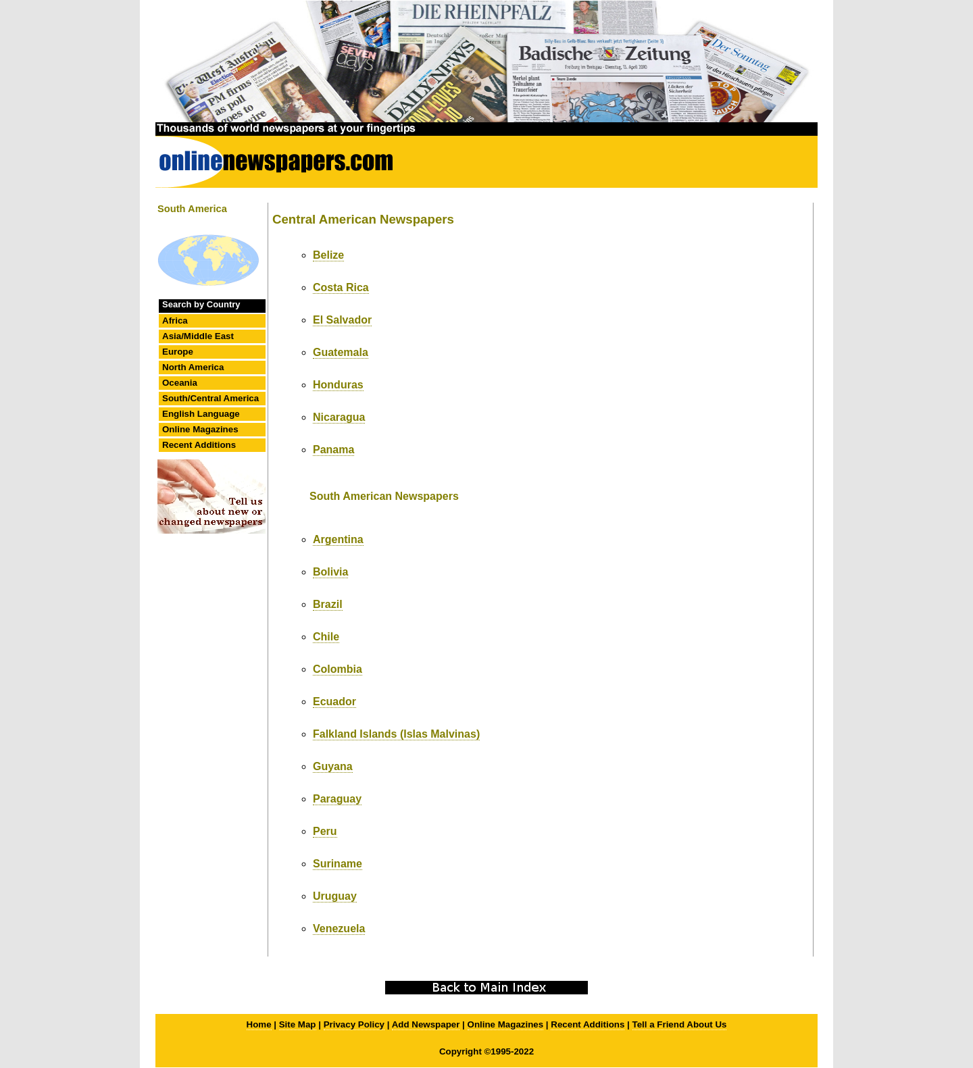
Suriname (337, 863)
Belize (328, 255)
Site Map (297, 1024)
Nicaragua (339, 417)
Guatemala (340, 352)
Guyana (333, 766)
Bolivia (330, 572)
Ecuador (334, 701)
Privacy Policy (354, 1024)
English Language (201, 414)
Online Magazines (200, 429)
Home (259, 1024)
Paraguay (337, 799)
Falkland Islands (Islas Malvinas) (396, 734)
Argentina (338, 539)
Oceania (179, 383)
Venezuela (339, 928)
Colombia (337, 669)
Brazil (328, 604)
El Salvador (342, 320)
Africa (175, 320)
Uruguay (335, 896)
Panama (333, 449)
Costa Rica (341, 287)
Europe (177, 352)
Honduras (338, 384)
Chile (326, 636)
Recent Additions (199, 445)
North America (193, 367)
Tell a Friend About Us (679, 1024)
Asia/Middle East (198, 336)
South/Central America (210, 398)
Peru (325, 831)
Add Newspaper (426, 1024)
